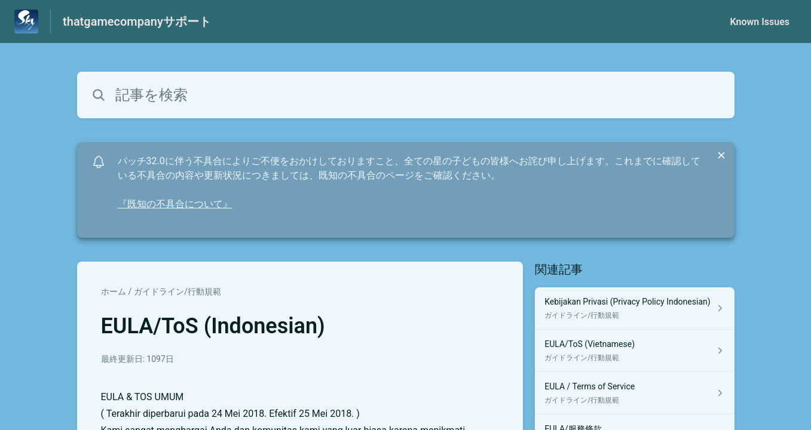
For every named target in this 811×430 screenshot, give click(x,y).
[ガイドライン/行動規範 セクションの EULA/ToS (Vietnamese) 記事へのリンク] (634, 351)
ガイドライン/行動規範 (177, 291)
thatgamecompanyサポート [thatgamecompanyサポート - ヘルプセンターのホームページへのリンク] (137, 21)
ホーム (113, 291)
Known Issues (759, 21)
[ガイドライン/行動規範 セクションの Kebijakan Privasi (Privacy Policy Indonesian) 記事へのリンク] (634, 308)
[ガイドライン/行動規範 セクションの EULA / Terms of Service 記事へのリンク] (634, 393)
